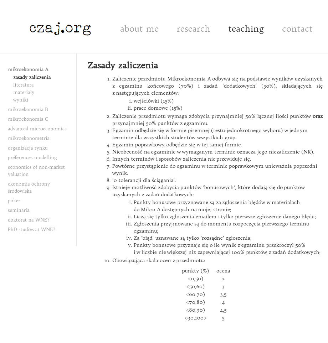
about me (139, 28)
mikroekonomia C (28, 119)
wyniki (20, 100)
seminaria (19, 210)
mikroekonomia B (28, 109)
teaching (246, 28)
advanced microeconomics (37, 128)
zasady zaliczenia (32, 77)
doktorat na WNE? (29, 220)
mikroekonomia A (28, 69)
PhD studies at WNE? (31, 229)
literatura (23, 85)
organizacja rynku (28, 148)
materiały (24, 92)
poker (14, 200)
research (193, 28)
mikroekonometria (29, 138)
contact (297, 28)
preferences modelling (32, 157)
